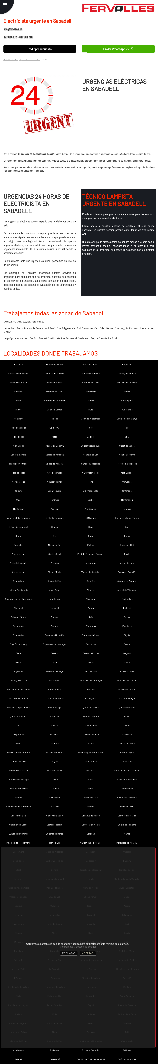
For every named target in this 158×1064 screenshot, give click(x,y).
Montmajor (18, 508)
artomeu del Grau (54, 391)
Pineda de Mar (18, 554)
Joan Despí (54, 590)
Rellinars (127, 1050)
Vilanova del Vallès (91, 815)
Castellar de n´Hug (91, 824)
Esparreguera (54, 490)
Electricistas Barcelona (10, 60)
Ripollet (91, 590)
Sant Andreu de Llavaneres (18, 599)
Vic (18, 725)
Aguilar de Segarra (55, 445)
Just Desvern (54, 680)
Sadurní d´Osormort (127, 689)
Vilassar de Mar (54, 481)
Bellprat (127, 608)
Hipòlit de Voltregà (18, 463)
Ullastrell (90, 770)
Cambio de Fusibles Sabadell (91, 1059)
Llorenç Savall (127, 671)
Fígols (127, 635)
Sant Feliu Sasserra (90, 463)
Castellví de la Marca (54, 373)
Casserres (91, 644)
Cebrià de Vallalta (90, 382)
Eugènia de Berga (54, 833)
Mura (90, 409)
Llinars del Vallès (127, 743)
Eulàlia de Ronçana (127, 824)
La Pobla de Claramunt (18, 698)
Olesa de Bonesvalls (18, 788)
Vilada (127, 716)
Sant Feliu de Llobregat (90, 680)
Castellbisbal (54, 554)
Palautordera (54, 689)
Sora (54, 662)
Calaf (127, 436)
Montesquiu (91, 508)
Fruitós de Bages (127, 698)
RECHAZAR (69, 953)
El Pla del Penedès (55, 517)
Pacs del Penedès (90, 1050)
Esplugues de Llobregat (54, 644)
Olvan (90, 536)
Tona (90, 481)
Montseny (18, 418)
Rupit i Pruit (54, 427)
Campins (91, 581)
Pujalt (127, 554)
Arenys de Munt (127, 563)
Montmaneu (127, 499)
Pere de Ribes (18, 472)
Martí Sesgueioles (90, 472)
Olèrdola (55, 788)
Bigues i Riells (54, 572)
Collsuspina (127, 400)
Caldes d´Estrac (54, 409)
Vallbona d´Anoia (91, 734)
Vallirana (127, 725)
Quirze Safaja (54, 707)
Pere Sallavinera (91, 716)
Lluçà (127, 662)
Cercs (127, 536)
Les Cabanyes (127, 752)
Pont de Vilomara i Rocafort (90, 554)
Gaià (18, 499)
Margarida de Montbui (127, 842)
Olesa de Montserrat (127, 779)
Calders (90, 436)
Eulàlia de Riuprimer (18, 833)
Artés (54, 436)
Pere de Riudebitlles (127, 463)
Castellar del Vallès (18, 824)
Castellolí (127, 391)
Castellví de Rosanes (18, 373)
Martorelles (127, 599)
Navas (127, 833)
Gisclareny (91, 626)
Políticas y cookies (127, 1059)
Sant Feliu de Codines (127, 680)
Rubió (91, 427)
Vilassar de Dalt (18, 815)
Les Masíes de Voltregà (18, 752)
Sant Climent (90, 761)
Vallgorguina (18, 734)
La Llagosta (90, 698)
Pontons (54, 563)
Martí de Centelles (91, 373)
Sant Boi (18, 391)
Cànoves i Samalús (127, 572)
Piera (18, 653)
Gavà (90, 779)
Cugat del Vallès (127, 445)
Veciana (54, 725)
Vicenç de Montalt (54, 382)
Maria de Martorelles (18, 770)
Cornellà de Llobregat (18, 779)
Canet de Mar (54, 581)
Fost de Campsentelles (18, 707)
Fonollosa (127, 626)
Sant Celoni (127, 761)
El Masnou (91, 517)
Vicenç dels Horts (127, 373)
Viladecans (18, 1050)
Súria (18, 743)
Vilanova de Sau (91, 454)
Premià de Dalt (91, 797)
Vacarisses (127, 734)
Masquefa (90, 599)
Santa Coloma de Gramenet (127, 770)
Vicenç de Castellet (90, 572)
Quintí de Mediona (18, 716)
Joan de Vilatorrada (90, 418)
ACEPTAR (87, 953)
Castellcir (54, 806)
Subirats (54, 743)
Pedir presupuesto (40, 49)
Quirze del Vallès (91, 707)
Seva (90, 527)
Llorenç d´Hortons (18, 680)
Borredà (55, 617)
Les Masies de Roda (54, 752)
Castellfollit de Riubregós (18, 806)
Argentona (91, 563)
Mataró (90, 806)
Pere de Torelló (90, 364)
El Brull (18, 797)
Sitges (54, 527)
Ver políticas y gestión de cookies (78, 946)
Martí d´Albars (90, 671)
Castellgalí (55, 1059)
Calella (54, 418)
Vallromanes (91, 725)
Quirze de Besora (127, 707)
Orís (55, 536)
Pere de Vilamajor (54, 364)
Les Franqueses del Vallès (90, 752)
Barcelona (18, 364)
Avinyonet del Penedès (18, 517)
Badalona (54, 1050)
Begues (127, 653)
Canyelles (127, 481)
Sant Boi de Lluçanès (127, 382)
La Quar (54, 761)
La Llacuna (54, 797)
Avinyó (18, 409)
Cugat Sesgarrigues (90, 445)
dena (90, 788)
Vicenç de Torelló (18, 382)
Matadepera (54, 599)
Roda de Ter (18, 436)
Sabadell (91, 689)
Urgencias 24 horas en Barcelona (29, 60)
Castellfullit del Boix (127, 797)
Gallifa (18, 662)
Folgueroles (18, 635)
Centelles (18, 545)
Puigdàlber (127, 364)
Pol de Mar (54, 716)
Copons (90, 400)
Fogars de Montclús (54, 635)
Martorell (18, 608)
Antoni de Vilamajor (127, 590)
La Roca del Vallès (18, 761)
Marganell (54, 608)
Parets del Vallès (91, 653)
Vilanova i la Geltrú (55, 815)
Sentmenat (126, 490)
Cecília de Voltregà (55, 454)
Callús (127, 617)
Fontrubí (54, 499)
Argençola (18, 671)
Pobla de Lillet (127, 545)
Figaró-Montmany (18, 644)
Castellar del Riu (54, 824)
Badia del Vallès (127, 806)
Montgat (54, 508)
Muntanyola (127, 409)
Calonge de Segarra (127, 581)
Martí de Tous (18, 481)
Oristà (18, 536)
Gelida (55, 779)
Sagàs (91, 662)
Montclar (127, 508)
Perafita (55, 653)
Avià (91, 617)
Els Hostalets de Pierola (127, 517)
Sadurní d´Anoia (18, 454)
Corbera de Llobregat (54, 400)
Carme (127, 644)
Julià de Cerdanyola (18, 590)
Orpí (127, 527)
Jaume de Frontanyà (127, 418)
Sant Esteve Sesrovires (18, 689)
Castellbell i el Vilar (127, 815)
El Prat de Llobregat (18, 527)
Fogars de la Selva (90, 635)
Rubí (127, 427)
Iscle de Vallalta (18, 427)
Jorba (91, 499)
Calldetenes (18, 626)
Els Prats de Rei (91, 490)
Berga (91, 608)
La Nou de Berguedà (54, 698)
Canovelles (18, 581)
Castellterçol (91, 391)
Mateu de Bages (54, 472)
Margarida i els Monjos (91, 842)
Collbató (18, 490)
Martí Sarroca (127, 472)
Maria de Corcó (54, 770)
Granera (55, 626)
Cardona (91, 833)
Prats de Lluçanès (18, 563)
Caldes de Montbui (55, 463)
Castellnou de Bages (55, 671)
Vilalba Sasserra (127, 454)
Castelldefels (127, 788)
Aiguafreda (18, 445)
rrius (18, 400)
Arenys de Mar (18, 572)
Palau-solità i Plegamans (18, 842)
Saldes (91, 743)
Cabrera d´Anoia (18, 617)
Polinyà (90, 545)
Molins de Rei (54, 545)
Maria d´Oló (54, 842)
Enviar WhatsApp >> (118, 49)
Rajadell (18, 1059)
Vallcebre (54, 734)
